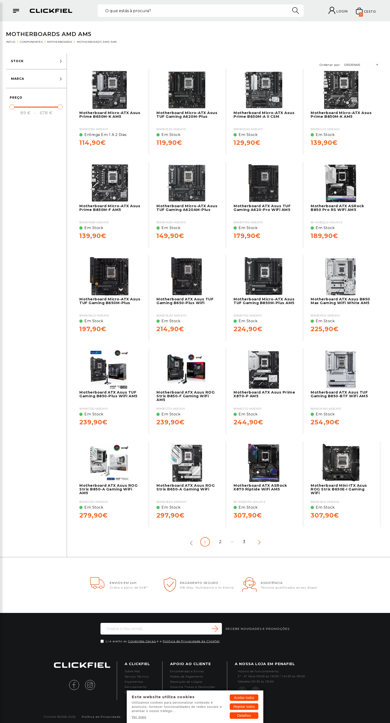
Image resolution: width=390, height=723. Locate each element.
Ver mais (139, 717)
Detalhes (244, 716)
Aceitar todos (244, 698)
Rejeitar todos (244, 707)
